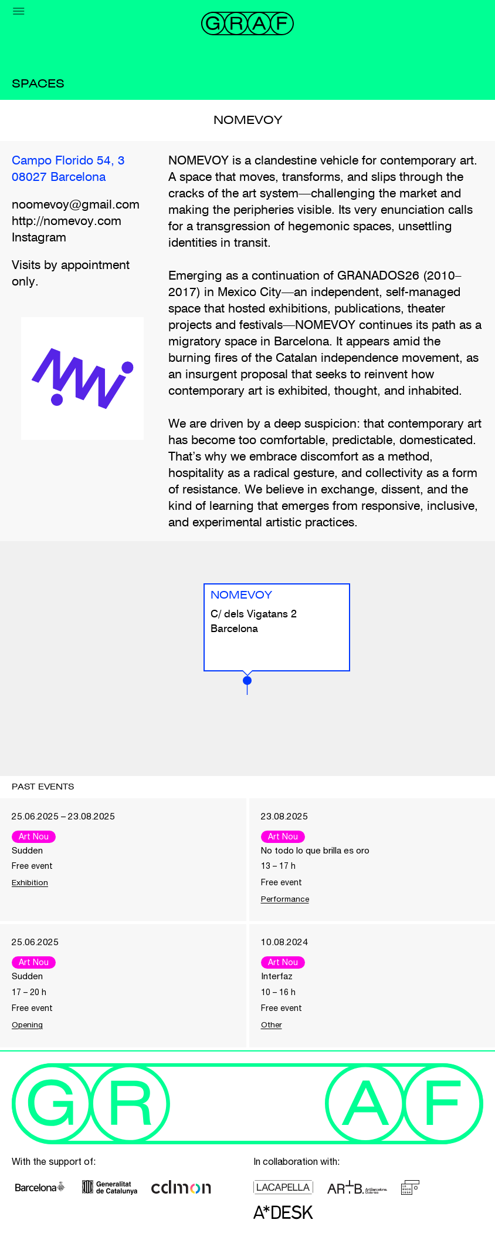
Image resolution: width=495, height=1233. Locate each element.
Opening (28, 1025)
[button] (247, 685)
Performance (286, 899)
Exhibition (30, 883)
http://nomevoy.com (66, 222)
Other (272, 1025)
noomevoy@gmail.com (76, 205)
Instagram (39, 238)
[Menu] (19, 11)
